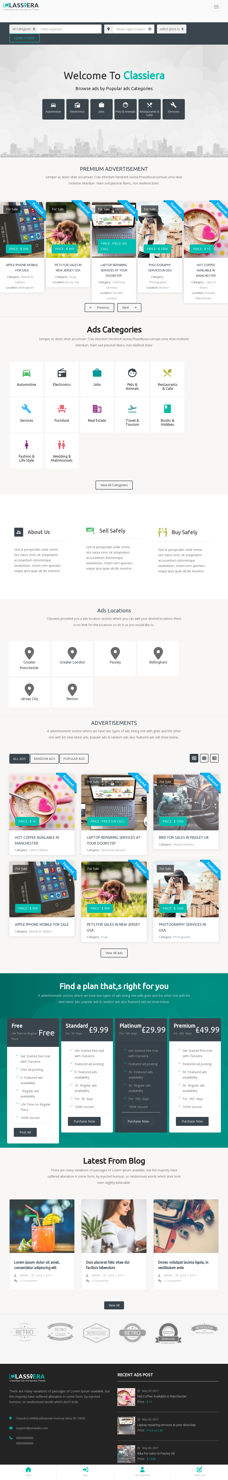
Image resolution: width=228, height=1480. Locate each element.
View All (114, 1305)
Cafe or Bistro (38, 850)
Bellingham (26, 287)
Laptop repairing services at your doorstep (114, 270)
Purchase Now (84, 1121)
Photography (158, 282)
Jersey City (72, 282)
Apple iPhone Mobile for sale (42, 924)
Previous (99, 307)
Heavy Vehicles (183, 844)
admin (23, 1275)
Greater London (72, 662)
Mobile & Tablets (40, 931)
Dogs (72, 277)
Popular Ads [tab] (74, 759)
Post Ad (25, 1132)
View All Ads (114, 953)
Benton (164, 287)
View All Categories (114, 485)
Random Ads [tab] (44, 759)
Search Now (24, 38)
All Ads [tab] (19, 759)
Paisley (115, 662)
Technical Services (113, 850)
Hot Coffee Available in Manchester (206, 270)
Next (129, 307)
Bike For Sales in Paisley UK (184, 837)
